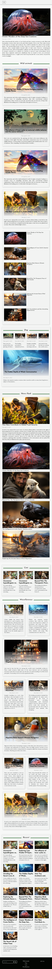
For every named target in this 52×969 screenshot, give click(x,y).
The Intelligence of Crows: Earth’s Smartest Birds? (17, 529)
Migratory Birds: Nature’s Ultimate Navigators (22, 738)
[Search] (8, 962)
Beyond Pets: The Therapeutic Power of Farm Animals (18, 500)
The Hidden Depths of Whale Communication (21, 372)
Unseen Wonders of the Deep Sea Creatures (19, 36)
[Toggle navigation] (4, 2)
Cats (26, 965)
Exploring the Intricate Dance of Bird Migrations (17, 558)
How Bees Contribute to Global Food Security (21, 212)
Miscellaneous (26, 966)
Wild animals (26, 961)
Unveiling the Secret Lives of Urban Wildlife (14, 612)
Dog (26, 963)
